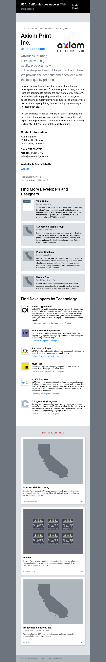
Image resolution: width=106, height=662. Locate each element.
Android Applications (42, 306)
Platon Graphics (45, 252)
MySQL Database (40, 379)
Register (76, 8)
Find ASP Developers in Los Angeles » (46, 356)
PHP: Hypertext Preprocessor (46, 330)
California (35, 4)
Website (25, 169)
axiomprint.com (33, 49)
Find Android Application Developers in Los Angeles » (52, 323)
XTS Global (42, 201)
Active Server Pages (41, 348)
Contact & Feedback (54, 658)
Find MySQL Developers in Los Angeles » (47, 394)
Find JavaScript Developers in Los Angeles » (48, 372)
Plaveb (27, 557)
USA (24, 4)
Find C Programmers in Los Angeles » (46, 414)
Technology (40, 658)
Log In (75, 5)
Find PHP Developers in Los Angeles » (46, 341)
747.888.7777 (35, 149)
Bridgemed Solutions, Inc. (37, 627)
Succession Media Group (50, 226)
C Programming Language (44, 401)
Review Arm (42, 277)
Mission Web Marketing (36, 487)
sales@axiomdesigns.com (34, 156)
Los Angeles (45, 28)
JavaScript (37, 364)
